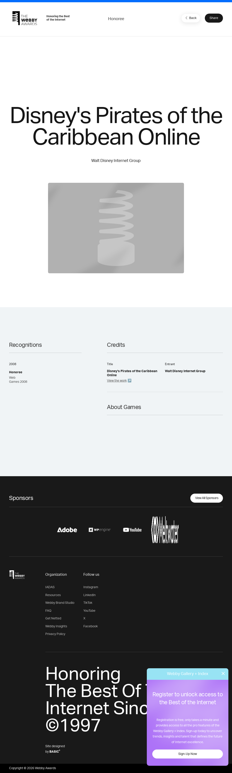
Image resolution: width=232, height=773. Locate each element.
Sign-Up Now (187, 754)
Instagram (90, 587)
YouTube (89, 610)
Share (214, 18)
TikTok (87, 602)
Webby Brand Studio (59, 602)
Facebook (90, 626)
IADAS (50, 587)
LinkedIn (89, 595)
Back (190, 18)
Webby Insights (56, 626)
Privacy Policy (55, 634)
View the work (117, 380)
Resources (53, 595)
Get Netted (53, 618)
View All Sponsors (206, 498)
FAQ (48, 610)
